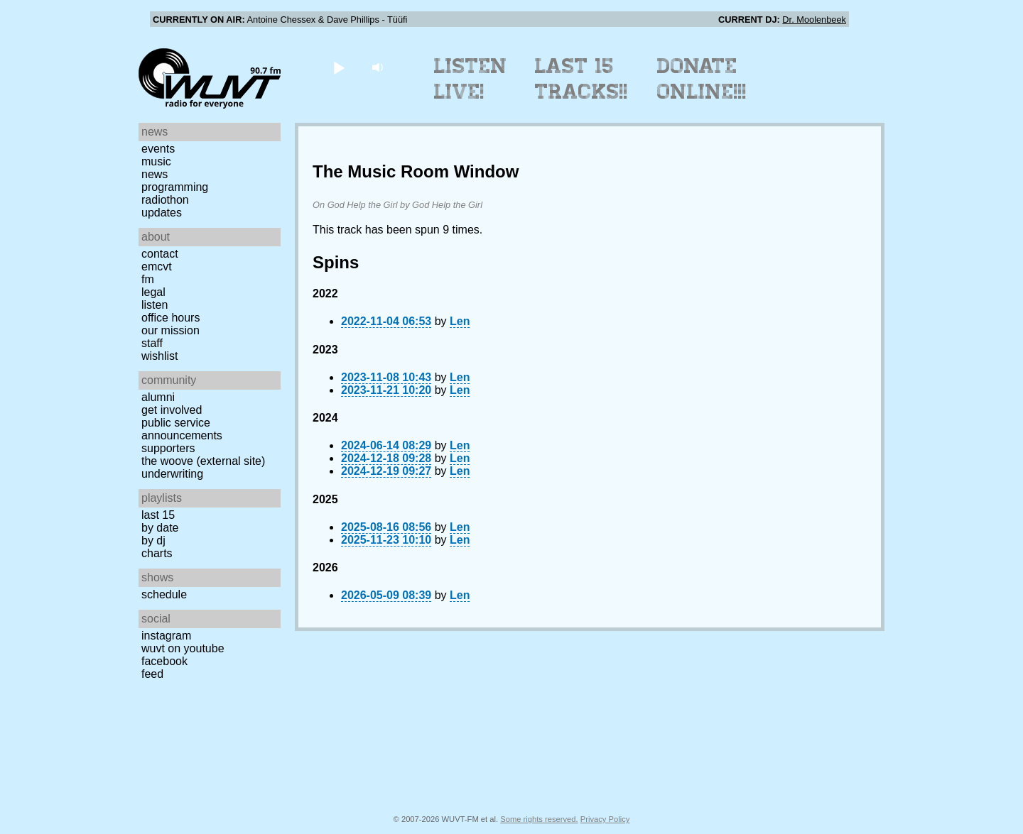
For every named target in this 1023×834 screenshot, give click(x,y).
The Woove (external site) (203, 461)
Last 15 (158, 515)
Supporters (168, 448)
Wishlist (159, 356)
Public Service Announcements (181, 429)
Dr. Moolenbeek (814, 19)
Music (156, 161)
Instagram (166, 636)
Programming (174, 187)
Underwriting (172, 474)
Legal (153, 292)
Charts (157, 553)
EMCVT (156, 266)
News (154, 174)
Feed (152, 674)
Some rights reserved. (539, 819)
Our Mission (170, 330)
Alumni (158, 397)
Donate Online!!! (702, 78)
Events (158, 149)
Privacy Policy (605, 819)
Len (460, 321)
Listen (154, 305)
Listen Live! (470, 78)
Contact (159, 254)
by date (159, 528)
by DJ (153, 540)
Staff (152, 343)
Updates (161, 213)
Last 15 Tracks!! (581, 78)
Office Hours (170, 318)
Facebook (164, 661)
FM (147, 279)
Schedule (164, 594)
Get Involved (171, 410)
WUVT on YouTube (182, 648)
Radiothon (165, 200)
